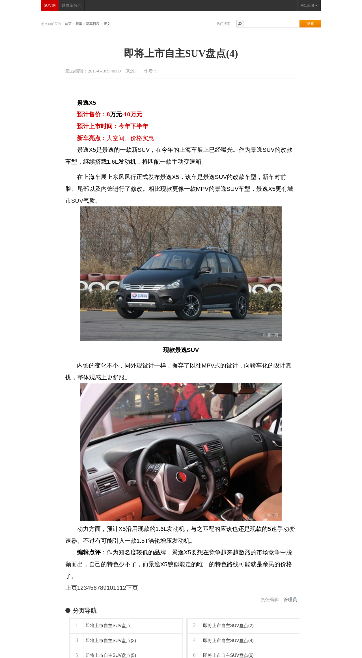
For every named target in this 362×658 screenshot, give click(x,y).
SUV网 (50, 5)
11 (116, 587)
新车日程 (93, 24)
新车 (79, 24)
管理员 (290, 599)
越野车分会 (71, 5)
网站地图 (309, 6)
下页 (132, 587)
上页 (71, 587)
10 (110, 587)
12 (123, 587)
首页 (68, 24)
